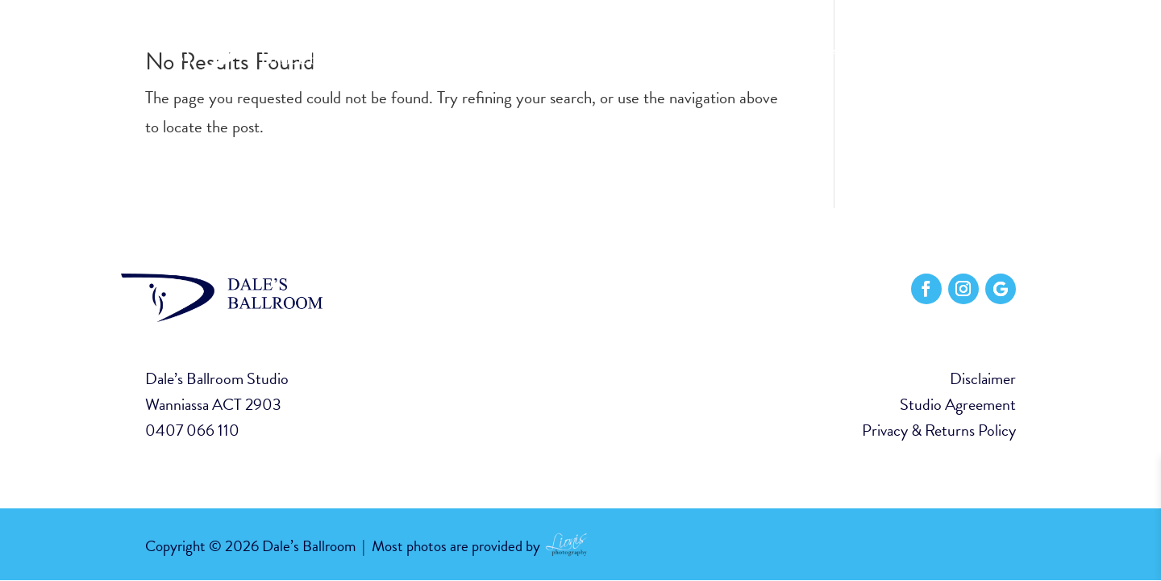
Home (716, 52)
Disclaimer (983, 378)
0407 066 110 (192, 430)
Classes (842, 52)
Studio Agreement (958, 404)
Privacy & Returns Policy (939, 430)
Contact (985, 52)
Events (912, 52)
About (775, 52)
